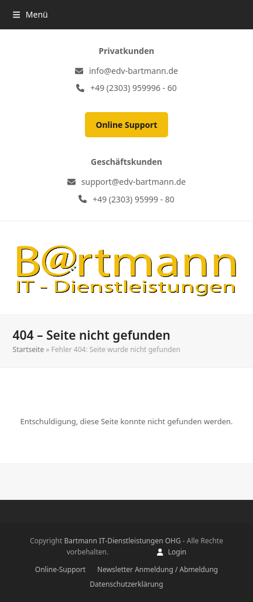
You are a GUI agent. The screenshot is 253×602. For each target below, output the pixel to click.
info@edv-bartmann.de (133, 70)
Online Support (126, 124)
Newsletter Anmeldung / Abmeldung (157, 569)
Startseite (29, 349)
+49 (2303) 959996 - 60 (133, 87)
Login (177, 552)
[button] (30, 14)
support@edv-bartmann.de (133, 181)
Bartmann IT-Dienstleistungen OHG (122, 541)
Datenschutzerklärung (126, 584)
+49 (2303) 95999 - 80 (134, 199)
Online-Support (60, 569)
